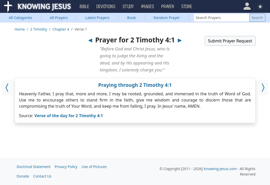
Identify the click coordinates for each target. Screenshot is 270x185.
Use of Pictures (94, 166)
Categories (20, 17)
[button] (247, 6)
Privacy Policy (66, 166)
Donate (23, 176)
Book (131, 17)
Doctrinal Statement (34, 166)
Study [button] (128, 6)
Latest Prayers (97, 17)
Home (20, 29)
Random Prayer (167, 17)
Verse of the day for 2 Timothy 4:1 (68, 115)
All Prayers (59, 17)
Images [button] (147, 6)
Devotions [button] (106, 6)
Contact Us (42, 176)
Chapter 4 (61, 29)
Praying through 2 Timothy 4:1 (135, 85)
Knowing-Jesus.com (220, 168)
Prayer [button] (167, 6)
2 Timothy (38, 29)
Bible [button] (84, 6)
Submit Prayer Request (230, 41)
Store (186, 6)
